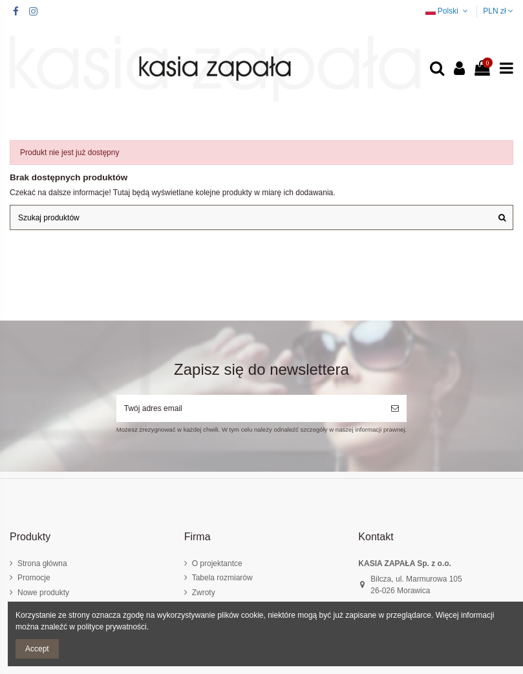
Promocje (33, 577)
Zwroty (203, 592)
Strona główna (42, 563)
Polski (448, 11)
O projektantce (217, 563)
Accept (37, 648)
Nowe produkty (43, 592)
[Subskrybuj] (395, 408)
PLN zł (498, 11)
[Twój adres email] (249, 408)
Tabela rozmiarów (222, 577)
